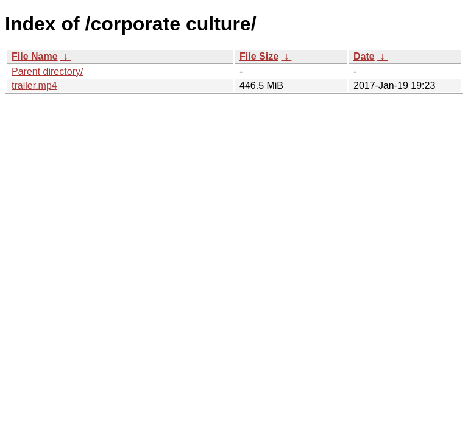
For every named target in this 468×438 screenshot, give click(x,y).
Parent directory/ (47, 71)
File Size (258, 56)
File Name (35, 56)
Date (364, 56)
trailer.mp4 (34, 85)
